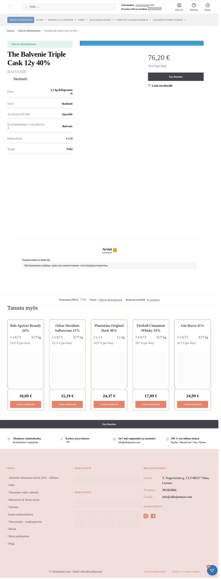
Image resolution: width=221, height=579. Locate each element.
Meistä (12, 527)
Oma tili (179, 7)
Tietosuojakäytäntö (155, 569)
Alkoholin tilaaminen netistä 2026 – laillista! (33, 475)
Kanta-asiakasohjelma (20, 512)
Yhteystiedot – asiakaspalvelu (25, 519)
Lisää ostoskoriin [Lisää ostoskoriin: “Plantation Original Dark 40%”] (109, 402)
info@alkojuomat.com (177, 495)
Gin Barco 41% (192, 324)
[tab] (109, 244)
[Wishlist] (162, 84)
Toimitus (194, 7)
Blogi (11, 541)
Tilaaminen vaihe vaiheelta (23, 490)
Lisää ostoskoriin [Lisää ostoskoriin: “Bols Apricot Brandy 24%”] (25, 402)
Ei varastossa (153, 298)
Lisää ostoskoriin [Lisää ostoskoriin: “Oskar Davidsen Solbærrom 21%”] (67, 402)
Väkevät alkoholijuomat (29, 29)
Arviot (107, 248)
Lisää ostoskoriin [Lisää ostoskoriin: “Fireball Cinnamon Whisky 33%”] (151, 402)
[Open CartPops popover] (212, 570)
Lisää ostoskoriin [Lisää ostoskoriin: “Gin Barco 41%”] (192, 402)
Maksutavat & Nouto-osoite (24, 498)
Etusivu (10, 29)
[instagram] (145, 515)
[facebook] (153, 515)
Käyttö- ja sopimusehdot (186, 569)
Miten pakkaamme (18, 534)
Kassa (207, 7)
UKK (11, 483)
